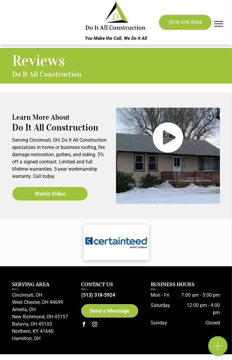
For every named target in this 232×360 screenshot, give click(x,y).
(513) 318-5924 (98, 295)
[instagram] (94, 325)
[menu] (219, 24)
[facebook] (84, 325)
